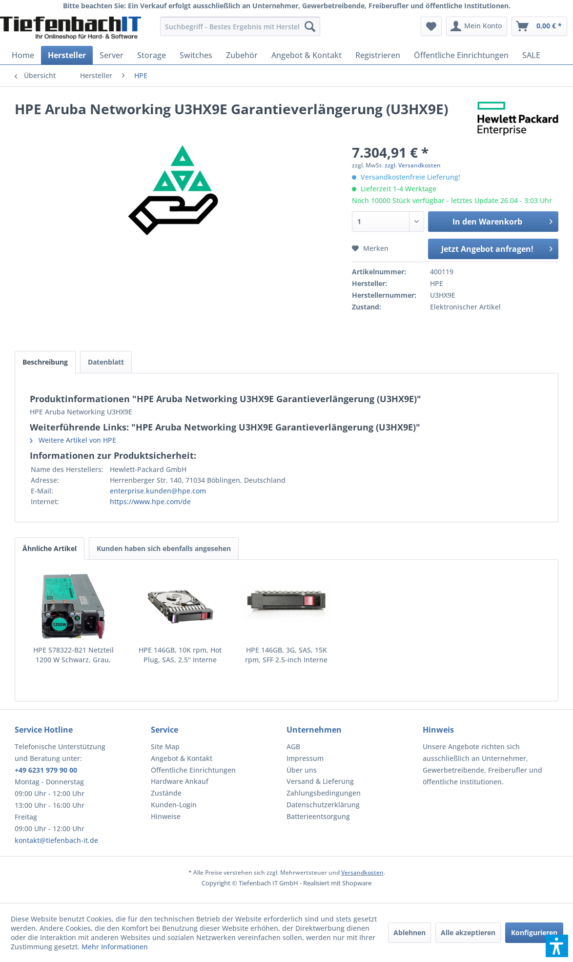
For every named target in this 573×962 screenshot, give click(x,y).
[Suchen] (310, 26)
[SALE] (531, 55)
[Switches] (196, 55)
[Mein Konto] (476, 26)
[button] (557, 946)
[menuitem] (240, 26)
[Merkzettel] (431, 26)
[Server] (111, 55)
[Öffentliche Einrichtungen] (461, 55)
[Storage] (151, 55)
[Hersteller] (67, 55)
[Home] (23, 55)
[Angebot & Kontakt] (306, 55)
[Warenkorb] (539, 26)
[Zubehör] (242, 55)
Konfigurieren (534, 932)
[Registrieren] (377, 55)
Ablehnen (409, 932)
